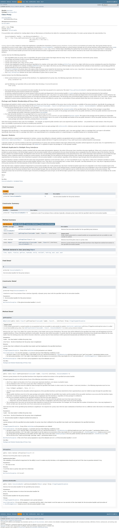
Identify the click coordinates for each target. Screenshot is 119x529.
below (46, 59)
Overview (3, 1)
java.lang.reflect (12, 12)
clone (5, 252)
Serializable (6, 23)
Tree (27, 1)
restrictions (30, 350)
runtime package (60, 433)
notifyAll (41, 252)
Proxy (12, 212)
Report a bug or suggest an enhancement (11, 520)
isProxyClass (23, 239)
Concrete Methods (32, 224)
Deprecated (32, 1)
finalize (15, 252)
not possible (43, 112)
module (37, 144)
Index (38, 1)
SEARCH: (99, 5)
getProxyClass (23, 233)
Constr (17, 6)
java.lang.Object (6, 17)
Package (14, 1)
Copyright (3, 526)
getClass (22, 252)
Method (22, 6)
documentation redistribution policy (39, 527)
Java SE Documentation (38, 522)
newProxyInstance (24, 242)
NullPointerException (9, 302)
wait (53, 252)
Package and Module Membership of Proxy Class (20, 101)
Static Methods (19, 224)
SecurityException (8, 352)
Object (9, 28)
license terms (22, 527)
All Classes (3, 4)
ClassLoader (31, 233)
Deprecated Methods (47, 224)
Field (12, 6)
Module (9, 1)
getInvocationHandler (25, 229)
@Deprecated (6, 321)
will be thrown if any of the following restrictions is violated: (28, 379)
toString (48, 252)
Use (24, 1)
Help (42, 1)
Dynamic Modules (8, 135)
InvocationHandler (15, 196)
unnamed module (68, 109)
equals (10, 252)
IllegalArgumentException (77, 321)
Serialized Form (18, 181)
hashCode (29, 252)
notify (35, 252)
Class (9, 233)
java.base (9, 10)
